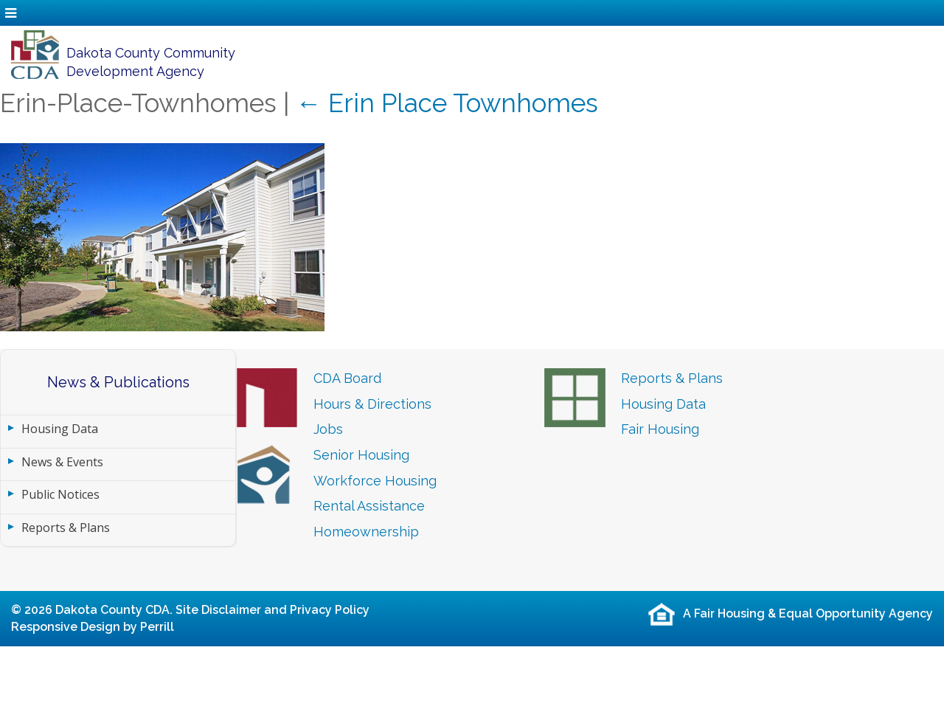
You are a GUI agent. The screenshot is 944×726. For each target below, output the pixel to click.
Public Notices (60, 494)
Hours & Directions (372, 404)
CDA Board (347, 378)
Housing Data (59, 429)
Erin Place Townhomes (447, 103)
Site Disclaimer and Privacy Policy (272, 610)
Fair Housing (660, 429)
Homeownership (366, 531)
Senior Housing (361, 455)
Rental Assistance (369, 506)
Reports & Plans (65, 527)
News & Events (62, 462)
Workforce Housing (375, 480)
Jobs (328, 429)
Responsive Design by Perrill (92, 627)
